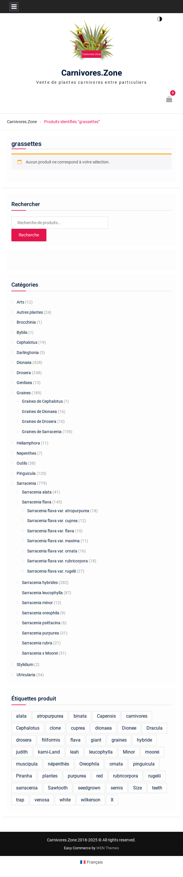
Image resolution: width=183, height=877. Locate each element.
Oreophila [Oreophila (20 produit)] (89, 764)
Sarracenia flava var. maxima (53, 540)
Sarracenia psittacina (41, 622)
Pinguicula (26, 473)
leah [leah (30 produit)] (74, 752)
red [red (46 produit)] (99, 776)
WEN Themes (107, 848)
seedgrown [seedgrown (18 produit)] (89, 788)
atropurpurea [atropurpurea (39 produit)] (50, 716)
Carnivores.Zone (91, 73)
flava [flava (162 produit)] (75, 740)
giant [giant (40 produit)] (96, 740)
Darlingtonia (28, 352)
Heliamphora (28, 443)
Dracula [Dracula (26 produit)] (155, 728)
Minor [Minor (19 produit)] (129, 752)
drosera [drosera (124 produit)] (24, 740)
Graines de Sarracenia (42, 431)
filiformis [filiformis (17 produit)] (51, 740)
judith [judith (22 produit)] (22, 752)
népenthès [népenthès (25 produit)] (58, 764)
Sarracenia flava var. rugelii (51, 571)
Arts (20, 302)
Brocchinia (26, 322)
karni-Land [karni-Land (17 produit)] (49, 752)
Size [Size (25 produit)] (137, 788)
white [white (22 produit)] (65, 800)
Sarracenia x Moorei (40, 653)
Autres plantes (30, 312)
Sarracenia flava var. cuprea (52, 520)
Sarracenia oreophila (40, 613)
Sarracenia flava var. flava (50, 531)
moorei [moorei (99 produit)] (152, 752)
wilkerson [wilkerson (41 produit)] (90, 800)
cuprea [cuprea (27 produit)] (78, 728)
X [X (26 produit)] (112, 800)
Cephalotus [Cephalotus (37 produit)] (27, 728)
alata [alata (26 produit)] (21, 716)
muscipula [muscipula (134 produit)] (27, 764)
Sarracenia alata (37, 492)
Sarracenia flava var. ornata (52, 551)
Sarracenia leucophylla (42, 592)
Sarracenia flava (36, 502)
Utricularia (26, 674)
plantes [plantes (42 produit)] (49, 776)
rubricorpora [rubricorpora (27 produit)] (125, 776)
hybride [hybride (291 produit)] (144, 740)
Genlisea (24, 382)
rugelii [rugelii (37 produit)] (154, 776)
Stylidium (25, 664)
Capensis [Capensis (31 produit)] (106, 716)
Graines (24, 392)
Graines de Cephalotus (42, 401)
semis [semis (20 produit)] (117, 788)
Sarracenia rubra (37, 643)
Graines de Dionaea (39, 411)
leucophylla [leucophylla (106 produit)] (101, 752)
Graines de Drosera (39, 421)
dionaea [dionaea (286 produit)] (103, 728)
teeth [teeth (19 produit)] (157, 788)
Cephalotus (27, 342)
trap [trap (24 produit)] (20, 800)
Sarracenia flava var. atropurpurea (58, 510)
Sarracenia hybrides (40, 582)
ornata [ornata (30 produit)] (116, 764)
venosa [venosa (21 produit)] (41, 800)
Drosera (24, 372)
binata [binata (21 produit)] (80, 716)
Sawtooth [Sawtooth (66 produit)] (58, 788)
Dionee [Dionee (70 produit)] (129, 728)
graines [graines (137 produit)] (119, 740)
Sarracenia (26, 483)
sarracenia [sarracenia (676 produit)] (27, 788)
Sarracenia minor (37, 602)
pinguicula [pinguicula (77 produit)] (144, 764)
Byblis (22, 332)
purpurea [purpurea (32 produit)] (77, 776)
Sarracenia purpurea (40, 633)
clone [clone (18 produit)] (55, 728)
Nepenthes (26, 453)
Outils (22, 463)
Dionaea (24, 362)
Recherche (29, 235)
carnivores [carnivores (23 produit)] (136, 716)
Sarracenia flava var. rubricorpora (57, 561)
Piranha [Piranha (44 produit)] (24, 776)
